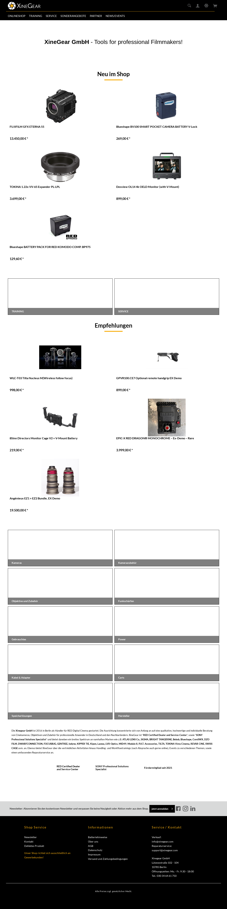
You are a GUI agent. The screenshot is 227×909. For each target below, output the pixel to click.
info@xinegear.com (162, 841)
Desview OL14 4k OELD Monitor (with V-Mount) (147, 186)
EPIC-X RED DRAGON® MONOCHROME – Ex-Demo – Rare (155, 438)
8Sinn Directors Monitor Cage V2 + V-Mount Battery (44, 438)
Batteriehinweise (97, 837)
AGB (90, 845)
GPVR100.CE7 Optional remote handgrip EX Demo (149, 378)
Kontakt (28, 841)
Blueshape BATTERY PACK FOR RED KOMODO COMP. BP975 (50, 247)
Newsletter (30, 837)
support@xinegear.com (165, 850)
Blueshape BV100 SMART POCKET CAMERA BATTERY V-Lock (156, 126)
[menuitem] (16, 15)
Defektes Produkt (34, 845)
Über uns (93, 841)
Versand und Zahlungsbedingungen (108, 858)
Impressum (94, 854)
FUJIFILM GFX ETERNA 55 (27, 126)
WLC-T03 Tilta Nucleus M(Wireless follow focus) (41, 378)
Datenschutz (95, 850)
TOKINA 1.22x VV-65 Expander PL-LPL (35, 186)
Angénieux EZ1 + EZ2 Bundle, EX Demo (35, 498)
